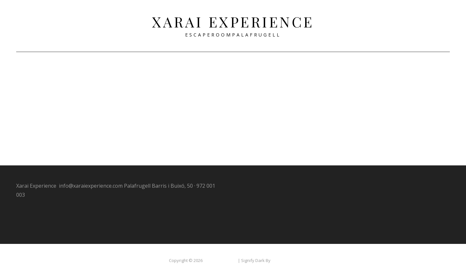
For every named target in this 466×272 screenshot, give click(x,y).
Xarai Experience (233, 21)
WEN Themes (284, 255)
